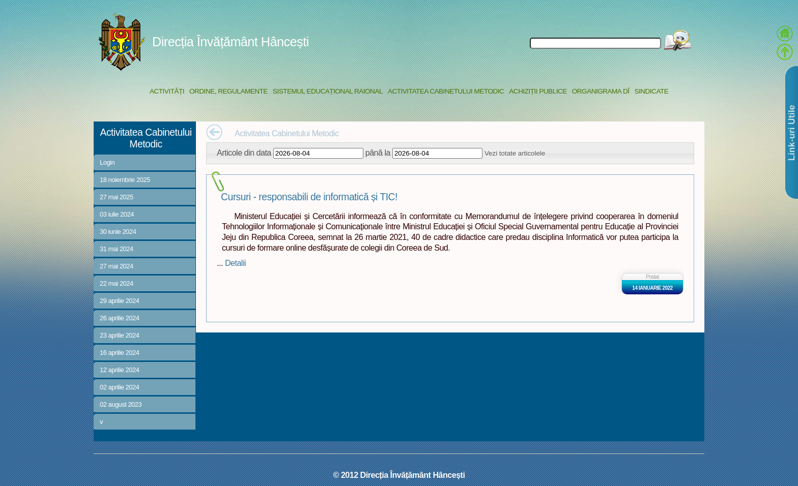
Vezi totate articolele (514, 153)
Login (107, 162)
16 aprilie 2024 (119, 352)
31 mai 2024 (116, 249)
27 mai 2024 (116, 266)
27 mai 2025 (116, 197)
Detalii (235, 262)
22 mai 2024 (116, 283)
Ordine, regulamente (228, 91)
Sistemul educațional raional (328, 91)
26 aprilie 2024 (119, 318)
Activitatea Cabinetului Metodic (446, 91)
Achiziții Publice (537, 91)
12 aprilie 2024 (119, 370)
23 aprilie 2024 (119, 335)
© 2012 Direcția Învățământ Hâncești (399, 474)
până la (377, 152)
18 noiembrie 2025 (125, 180)
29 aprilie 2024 (119, 301)
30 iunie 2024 (118, 231)
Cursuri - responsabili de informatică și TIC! (309, 197)
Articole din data (244, 152)
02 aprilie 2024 (119, 387)
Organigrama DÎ (601, 91)
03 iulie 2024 (117, 214)
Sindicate (651, 91)
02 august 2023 (120, 404)
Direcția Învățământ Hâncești (230, 42)
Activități (167, 91)
